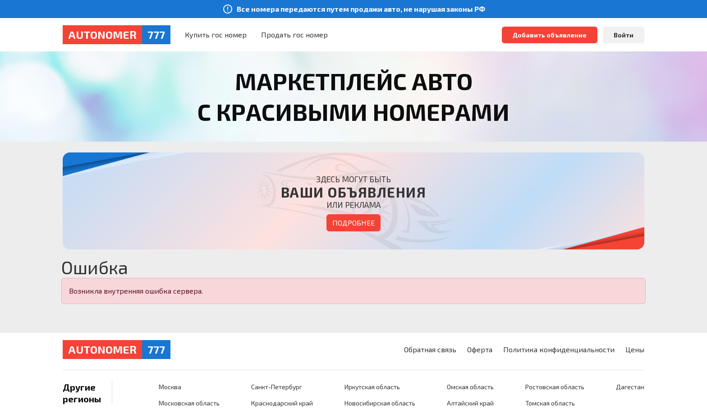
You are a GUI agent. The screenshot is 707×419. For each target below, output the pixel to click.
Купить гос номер (216, 34)
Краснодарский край (282, 403)
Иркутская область (372, 387)
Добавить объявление (550, 35)
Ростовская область (554, 387)
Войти (624, 35)
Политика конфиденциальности (559, 349)
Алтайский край (470, 403)
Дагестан (630, 387)
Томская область (550, 403)
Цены (634, 349)
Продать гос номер (294, 34)
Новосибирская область (379, 403)
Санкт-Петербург (276, 387)
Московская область (189, 403)
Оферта (479, 349)
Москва (170, 387)
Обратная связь (430, 349)
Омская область (470, 387)
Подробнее (353, 222)
